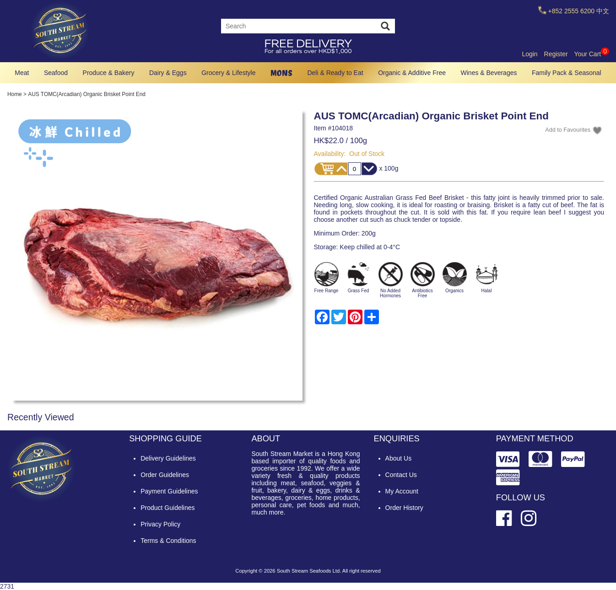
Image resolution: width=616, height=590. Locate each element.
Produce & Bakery (109, 72)
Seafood (56, 72)
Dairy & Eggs (168, 72)
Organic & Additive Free (412, 72)
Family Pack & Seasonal (566, 72)
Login (529, 54)
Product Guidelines (167, 507)
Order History (404, 507)
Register (556, 54)
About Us (398, 458)
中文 (602, 11)
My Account (401, 491)
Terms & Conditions (168, 540)
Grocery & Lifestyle (228, 72)
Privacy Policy (160, 524)
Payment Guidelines (169, 491)
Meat (22, 72)
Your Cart (591, 54)
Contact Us (401, 474)
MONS (281, 73)
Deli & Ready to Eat (335, 72)
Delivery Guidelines (168, 458)
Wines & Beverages (489, 72)
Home (14, 94)
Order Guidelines (164, 474)
